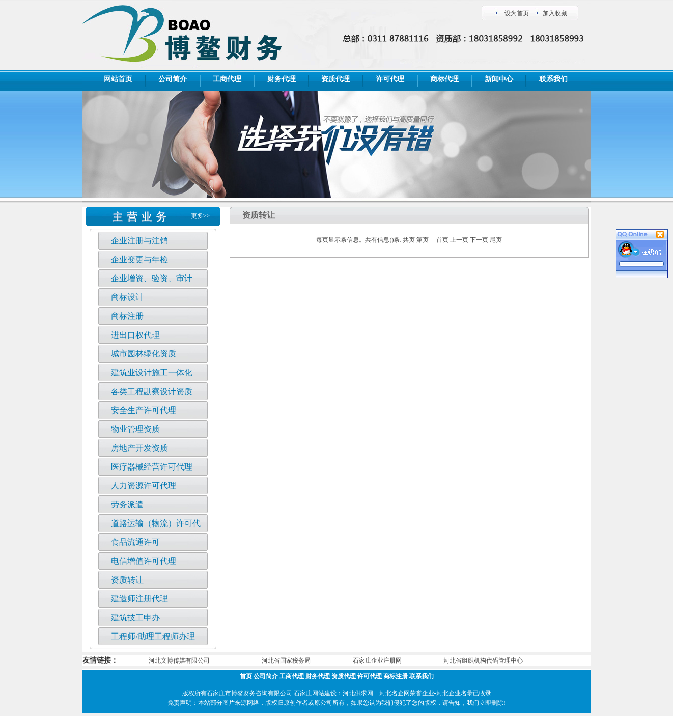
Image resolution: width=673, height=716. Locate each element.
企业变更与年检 (139, 259)
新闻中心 (499, 79)
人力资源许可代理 (143, 485)
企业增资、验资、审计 (151, 278)
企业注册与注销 (139, 240)
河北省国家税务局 (286, 660)
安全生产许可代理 (143, 410)
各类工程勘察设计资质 (151, 391)
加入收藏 (555, 13)
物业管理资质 (135, 429)
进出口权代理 (135, 335)
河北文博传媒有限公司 (179, 660)
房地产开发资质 (139, 448)
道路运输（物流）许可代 (156, 523)
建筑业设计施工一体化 (151, 372)
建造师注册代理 (139, 598)
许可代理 (390, 79)
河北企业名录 (454, 693)
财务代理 (281, 79)
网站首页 (118, 79)
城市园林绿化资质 (143, 353)
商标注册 (127, 316)
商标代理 (444, 79)
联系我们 (553, 79)
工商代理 (227, 79)
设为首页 (516, 13)
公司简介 (172, 79)
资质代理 (335, 79)
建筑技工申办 (135, 617)
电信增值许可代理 (143, 561)
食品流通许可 (135, 542)
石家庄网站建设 (315, 693)
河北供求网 (358, 693)
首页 (246, 676)
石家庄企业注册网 (377, 660)
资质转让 (127, 579)
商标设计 (127, 297)
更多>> (200, 215)
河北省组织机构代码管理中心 (483, 660)
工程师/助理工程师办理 (152, 636)
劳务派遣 (127, 504)
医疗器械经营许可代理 (151, 466)
